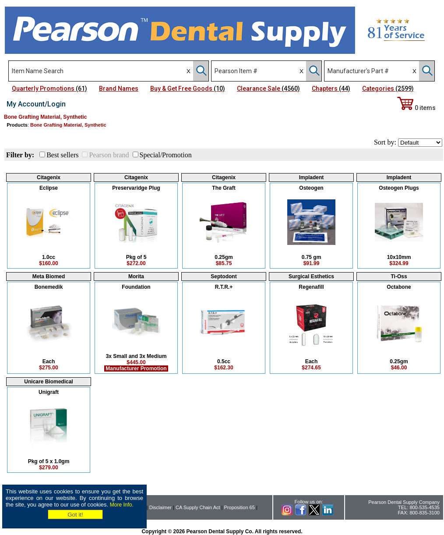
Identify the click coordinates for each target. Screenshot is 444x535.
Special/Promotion (166, 155)
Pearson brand (109, 155)
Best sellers (62, 155)
